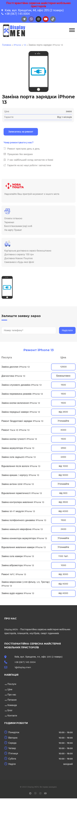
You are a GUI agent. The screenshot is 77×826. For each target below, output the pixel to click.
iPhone (17, 45)
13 (25, 45)
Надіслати (67, 330)
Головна (6, 45)
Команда (12, 705)
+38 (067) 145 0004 (25, 662)
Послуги (11, 684)
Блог (9, 710)
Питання (12, 699)
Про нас (11, 694)
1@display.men (23, 667)
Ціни (9, 689)
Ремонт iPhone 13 (38, 350)
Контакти (12, 715)
